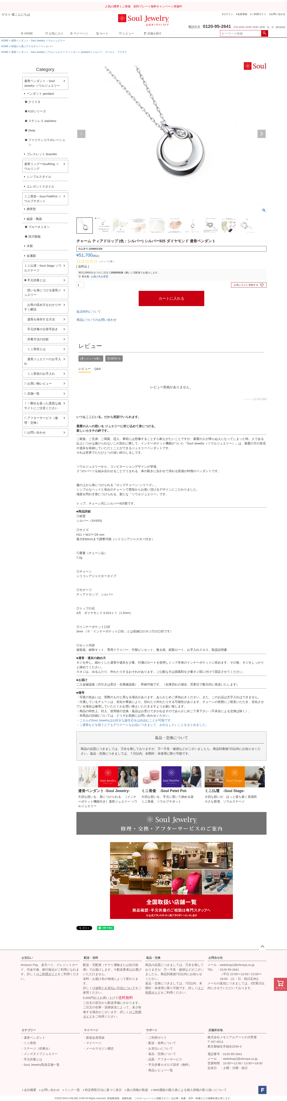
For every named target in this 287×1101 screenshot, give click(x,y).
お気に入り (54, 33)
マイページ (79, 33)
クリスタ (34, 102)
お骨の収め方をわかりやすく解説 (42, 307)
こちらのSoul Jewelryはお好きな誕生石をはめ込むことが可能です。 (126, 720)
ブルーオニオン (39, 227)
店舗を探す (153, 33)
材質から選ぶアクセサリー (26, 46)
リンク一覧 (72, 1090)
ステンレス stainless (42, 121)
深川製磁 (34, 236)
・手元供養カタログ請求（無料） (168, 1064)
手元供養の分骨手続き (41, 329)
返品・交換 (153, 957)
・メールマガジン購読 (98, 1048)
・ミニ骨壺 (28, 1043)
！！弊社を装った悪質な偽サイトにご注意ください (42, 406)
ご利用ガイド (259, 14)
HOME (27, 33)
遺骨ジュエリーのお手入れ (42, 361)
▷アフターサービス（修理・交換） (41, 420)
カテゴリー (29, 1030)
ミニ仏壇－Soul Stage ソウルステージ (43, 268)
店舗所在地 (215, 1030)
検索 (264, 33)
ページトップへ (262, 946)
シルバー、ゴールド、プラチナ (110, 52)
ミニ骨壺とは (35, 349)
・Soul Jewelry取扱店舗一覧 (40, 1064)
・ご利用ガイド (156, 1037)
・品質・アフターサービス (163, 1059)
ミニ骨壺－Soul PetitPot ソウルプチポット (42, 199)
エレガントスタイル (40, 186)
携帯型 (31, 209)
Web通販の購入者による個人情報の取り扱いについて (190, 1090)
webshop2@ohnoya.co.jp (237, 965)
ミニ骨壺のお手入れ (39, 373)
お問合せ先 (215, 957)
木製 (30, 246)
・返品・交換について (160, 1053)
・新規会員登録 (93, 1037)
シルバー (48, 46)
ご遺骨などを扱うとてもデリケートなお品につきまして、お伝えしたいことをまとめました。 (144, 724)
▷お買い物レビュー (38, 383)
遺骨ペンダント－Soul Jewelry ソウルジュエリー (38, 40)
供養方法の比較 (36, 339)
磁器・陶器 (34, 219)
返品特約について (88, 311)
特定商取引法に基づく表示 (103, 1090)
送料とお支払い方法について (115, 988)
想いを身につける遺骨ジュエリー (42, 292)
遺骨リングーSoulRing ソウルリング (41, 166)
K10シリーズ (37, 111)
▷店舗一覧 (32, 393)
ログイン (228, 14)
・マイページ (92, 1043)
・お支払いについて (159, 1048)
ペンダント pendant (79, 52)
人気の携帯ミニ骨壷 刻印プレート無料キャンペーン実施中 (143, 6)
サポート (152, 1030)
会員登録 (242, 14)
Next (262, 134)
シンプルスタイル (39, 176)
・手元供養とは (31, 1059)
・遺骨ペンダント (33, 1037)
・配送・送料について (160, 1043)
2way (31, 130)
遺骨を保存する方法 (39, 319)
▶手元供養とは (35, 280)
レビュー (126, 33)
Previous (81, 134)
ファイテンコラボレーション (46, 142)
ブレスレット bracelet (42, 154)
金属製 (31, 255)
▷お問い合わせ (35, 432)
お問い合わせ (278, 14)
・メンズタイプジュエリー (39, 1053)
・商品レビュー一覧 (159, 1070)
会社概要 (30, 1090)
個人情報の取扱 (137, 1090)
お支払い (27, 957)
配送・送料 (91, 957)
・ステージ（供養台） (36, 1048)
